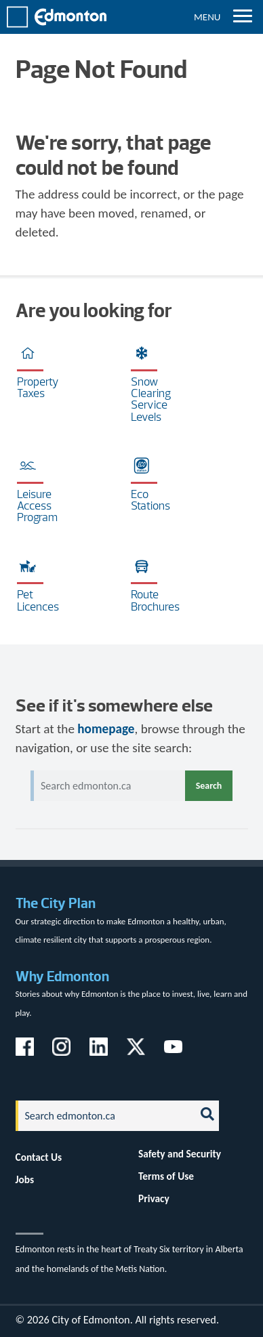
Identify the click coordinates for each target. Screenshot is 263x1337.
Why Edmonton (62, 976)
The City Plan (56, 902)
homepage (105, 729)
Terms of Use (166, 1176)
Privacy (153, 1198)
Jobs (25, 1179)
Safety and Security (179, 1153)
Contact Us (39, 1157)
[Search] (101, 1116)
